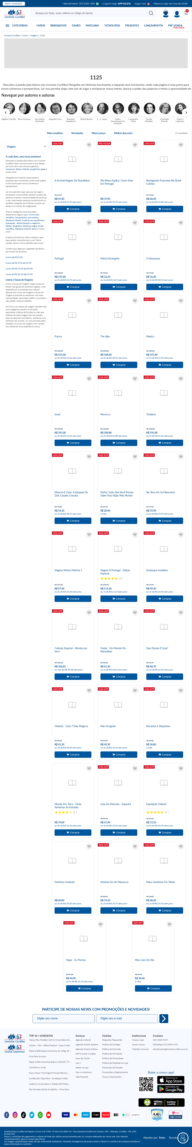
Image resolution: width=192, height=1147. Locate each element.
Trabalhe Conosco (140, 1049)
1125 (42, 35)
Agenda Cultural (83, 1040)
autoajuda (11, 223)
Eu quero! (163, 1018)
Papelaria (92, 25)
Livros (40, 25)
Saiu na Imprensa (84, 1072)
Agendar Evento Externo (87, 1044)
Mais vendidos (55, 133)
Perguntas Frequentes (112, 1040)
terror (34, 228)
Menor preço (99, 133)
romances (10, 169)
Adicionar (73, 209)
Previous (5, 112)
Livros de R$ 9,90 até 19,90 (18, 263)
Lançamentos (153, 25)
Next (186, 112)
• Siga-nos (142, 3)
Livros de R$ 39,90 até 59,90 (19, 274)
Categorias (20, 25)
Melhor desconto (123, 133)
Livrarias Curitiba (12, 35)
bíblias (9, 226)
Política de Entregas (111, 1044)
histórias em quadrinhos (33, 220)
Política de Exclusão (111, 1049)
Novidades (77, 133)
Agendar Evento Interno (87, 1049)
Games (76, 25)
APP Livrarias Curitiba (86, 1053)
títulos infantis (22, 169)
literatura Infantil (13, 220)
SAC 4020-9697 (160, 1040)
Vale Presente (82, 1076)
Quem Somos (138, 1044)
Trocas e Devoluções (111, 1076)
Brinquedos (58, 25)
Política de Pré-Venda (112, 1053)
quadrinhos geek (38, 169)
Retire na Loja (82, 1067)
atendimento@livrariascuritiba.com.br (170, 1049)
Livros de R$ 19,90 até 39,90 (19, 268)
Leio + (78, 1063)
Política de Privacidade (112, 1058)
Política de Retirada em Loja (115, 1063)
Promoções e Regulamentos (115, 1072)
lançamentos (21, 217)
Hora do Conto (83, 1058)
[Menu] (177, 14)
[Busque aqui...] (88, 13)
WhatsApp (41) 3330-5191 (165, 1044)
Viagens (34, 35)
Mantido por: (154, 1137)
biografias (17, 226)
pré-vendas (33, 217)
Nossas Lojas (138, 1040)
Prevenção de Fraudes (112, 1067)
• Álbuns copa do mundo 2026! (170, 4)
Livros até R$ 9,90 (14, 257)
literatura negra (30, 226)
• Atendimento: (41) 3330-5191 (80, 3)
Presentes (132, 25)
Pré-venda (175, 25)
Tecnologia (112, 25)
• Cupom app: (116, 4)
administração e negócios (28, 223)
